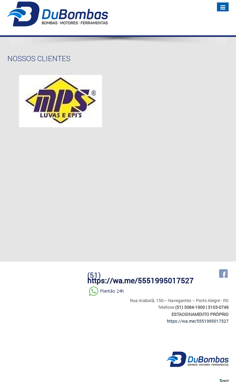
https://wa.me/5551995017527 (140, 281)
